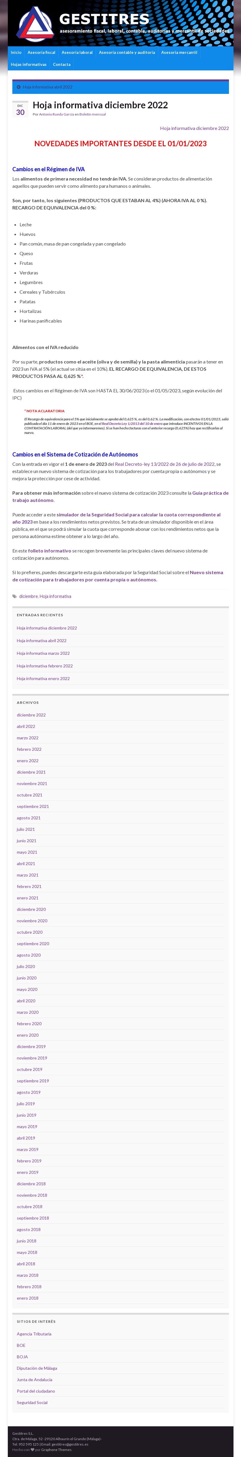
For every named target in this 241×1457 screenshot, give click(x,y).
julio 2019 (26, 1103)
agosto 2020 (29, 954)
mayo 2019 (27, 1126)
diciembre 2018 (31, 1183)
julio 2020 (26, 966)
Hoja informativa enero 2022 (43, 678)
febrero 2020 (29, 1023)
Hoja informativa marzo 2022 (43, 653)
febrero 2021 (29, 886)
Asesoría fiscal (41, 52)
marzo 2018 (28, 1275)
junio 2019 (26, 1115)
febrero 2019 (29, 1160)
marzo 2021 (28, 874)
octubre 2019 (29, 1069)
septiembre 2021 (33, 806)
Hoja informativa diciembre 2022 (194, 128)
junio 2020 (26, 977)
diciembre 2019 (31, 1046)
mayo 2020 (27, 989)
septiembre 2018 (33, 1217)
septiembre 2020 (33, 943)
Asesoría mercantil (179, 52)
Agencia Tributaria (34, 1333)
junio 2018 (26, 1240)
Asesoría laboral (77, 52)
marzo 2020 (28, 1012)
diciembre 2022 (31, 714)
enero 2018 (28, 1298)
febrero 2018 (29, 1286)
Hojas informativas (29, 64)
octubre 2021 (29, 794)
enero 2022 (28, 760)
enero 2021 (28, 897)
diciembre (28, 596)
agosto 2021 (29, 817)
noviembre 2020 (32, 920)
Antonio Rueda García (56, 114)
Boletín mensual (92, 114)
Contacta (61, 64)
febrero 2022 (29, 749)
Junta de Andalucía (34, 1379)
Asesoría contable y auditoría (127, 52)
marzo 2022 (28, 737)
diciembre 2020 (31, 909)
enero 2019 (28, 1172)
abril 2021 (26, 863)
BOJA (22, 1356)
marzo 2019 (28, 1149)
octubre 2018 (29, 1206)
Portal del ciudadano (36, 1391)
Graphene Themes (56, 1449)
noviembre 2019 (32, 1057)
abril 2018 (26, 1263)
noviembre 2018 (32, 1195)
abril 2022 (26, 726)
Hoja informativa (55, 596)
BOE (21, 1345)
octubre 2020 (29, 932)
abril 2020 (26, 1000)
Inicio (16, 52)
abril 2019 (26, 1137)
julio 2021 (26, 829)
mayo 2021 (27, 852)
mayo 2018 (27, 1252)
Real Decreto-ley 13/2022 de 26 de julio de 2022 (165, 464)
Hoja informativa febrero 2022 (45, 665)
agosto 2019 (29, 1092)
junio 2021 (26, 840)
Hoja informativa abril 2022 (48, 86)
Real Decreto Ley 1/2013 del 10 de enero (132, 423)
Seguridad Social (32, 1402)
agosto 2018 (29, 1229)
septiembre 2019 (33, 1080)
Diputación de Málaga (37, 1368)
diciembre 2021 (31, 772)
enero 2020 (28, 1035)
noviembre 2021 (32, 783)
